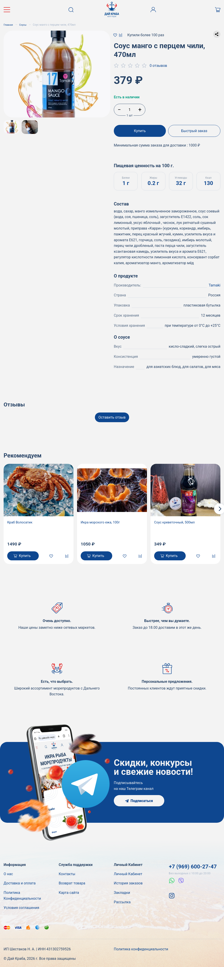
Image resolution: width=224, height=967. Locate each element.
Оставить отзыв (112, 415)
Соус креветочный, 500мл (176, 520)
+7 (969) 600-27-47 (193, 866)
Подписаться (139, 800)
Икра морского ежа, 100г (102, 520)
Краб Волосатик (20, 520)
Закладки (122, 891)
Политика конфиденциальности (141, 948)
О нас (8, 873)
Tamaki (214, 283)
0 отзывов (158, 66)
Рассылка (122, 901)
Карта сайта (69, 891)
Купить (139, 131)
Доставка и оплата (20, 882)
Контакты (67, 873)
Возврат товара (72, 882)
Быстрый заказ (195, 131)
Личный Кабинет (128, 873)
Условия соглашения (21, 907)
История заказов (128, 882)
